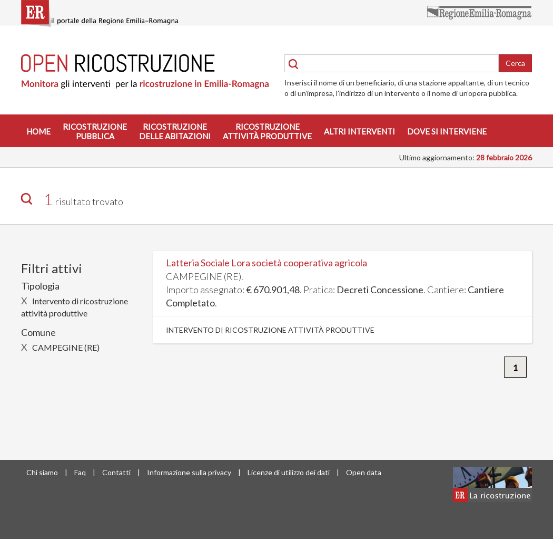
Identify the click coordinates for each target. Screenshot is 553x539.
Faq (80, 472)
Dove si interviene (447, 131)
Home (38, 131)
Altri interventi (359, 131)
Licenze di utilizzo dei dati (289, 472)
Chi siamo (42, 472)
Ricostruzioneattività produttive (267, 131)
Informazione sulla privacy (189, 472)
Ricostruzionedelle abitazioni (175, 131)
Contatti (116, 472)
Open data (363, 472)
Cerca (515, 63)
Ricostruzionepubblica (95, 131)
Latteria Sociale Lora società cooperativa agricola (266, 262)
